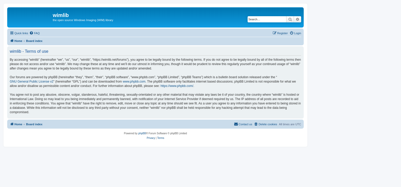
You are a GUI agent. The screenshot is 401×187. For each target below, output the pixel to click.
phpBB (142, 133)
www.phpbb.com (134, 81)
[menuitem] (34, 33)
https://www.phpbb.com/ (177, 86)
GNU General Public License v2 (31, 81)
